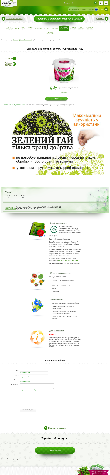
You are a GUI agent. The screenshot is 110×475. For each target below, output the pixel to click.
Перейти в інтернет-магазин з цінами (59, 18)
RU (102, 9)
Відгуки (63, 92)
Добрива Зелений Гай (25, 40)
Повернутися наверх (57, 428)
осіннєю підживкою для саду (68, 260)
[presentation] (37, 402)
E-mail (16, 380)
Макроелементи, (10, 207)
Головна (15, 40)
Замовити (55, 450)
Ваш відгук (14, 384)
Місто (16, 375)
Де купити (100, 19)
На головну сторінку (14, 19)
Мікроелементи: (10, 209)
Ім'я (17, 371)
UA (106, 9)
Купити (56, 98)
